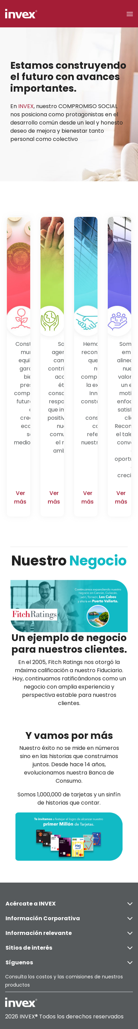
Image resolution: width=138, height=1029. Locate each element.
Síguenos (69, 962)
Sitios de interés (69, 948)
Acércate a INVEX (69, 904)
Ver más (20, 497)
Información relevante (69, 933)
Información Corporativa (69, 918)
